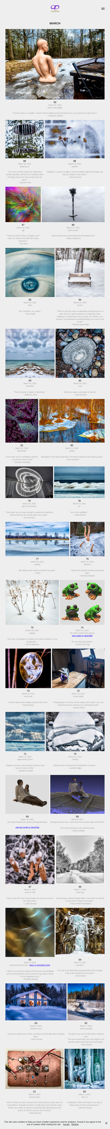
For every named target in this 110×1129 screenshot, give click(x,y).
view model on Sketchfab (82, 636)
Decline (75, 1124)
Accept (66, 1124)
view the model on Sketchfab (27, 827)
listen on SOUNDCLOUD (39, 965)
